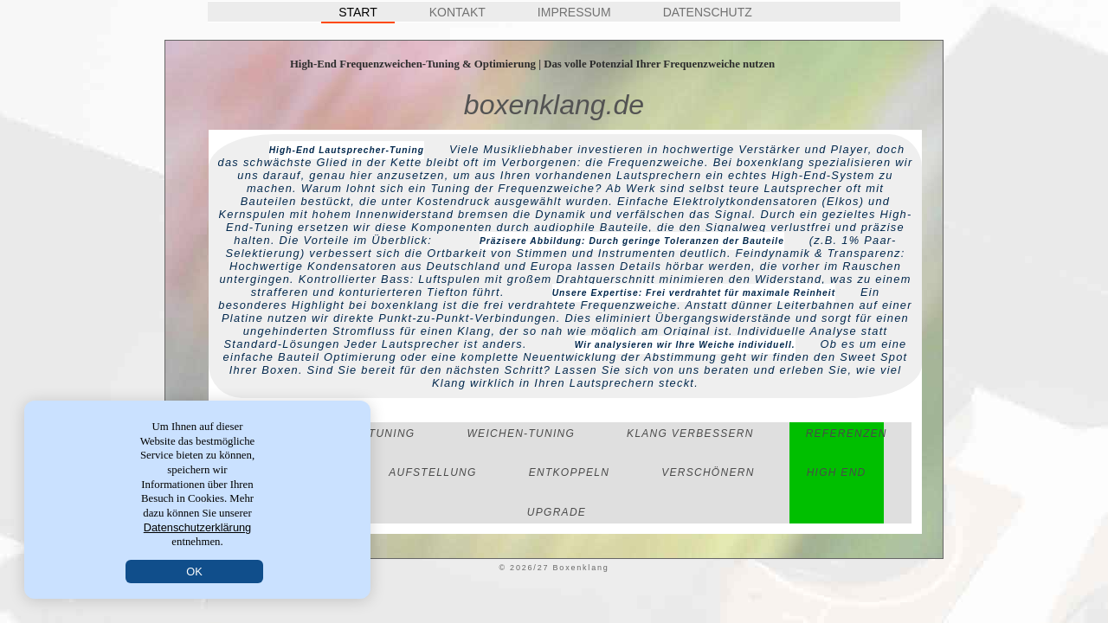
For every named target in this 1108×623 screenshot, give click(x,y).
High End (836, 472)
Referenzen (846, 433)
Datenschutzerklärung (197, 527)
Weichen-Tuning (521, 433)
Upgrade (556, 512)
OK (194, 571)
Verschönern (707, 472)
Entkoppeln (569, 472)
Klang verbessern (690, 433)
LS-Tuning (382, 433)
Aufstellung (432, 472)
